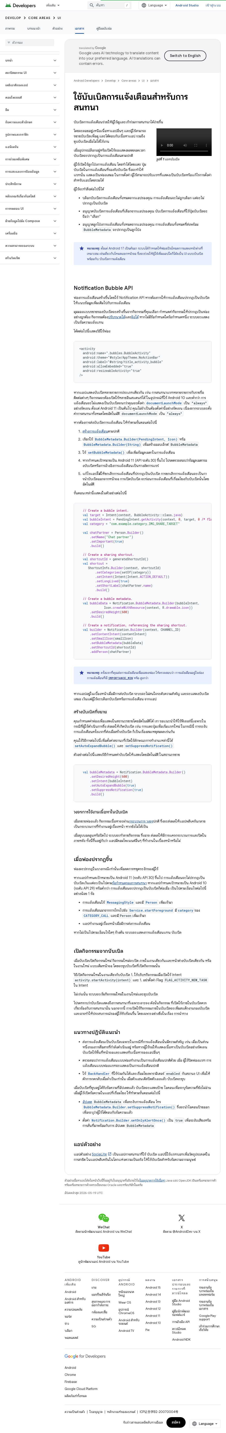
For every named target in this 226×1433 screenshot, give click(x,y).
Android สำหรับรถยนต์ (129, 1322)
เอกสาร (154, 80)
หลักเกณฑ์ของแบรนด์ (121, 1412)
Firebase (71, 1382)
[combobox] (109, 5)
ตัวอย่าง (58, 28)
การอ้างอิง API (181, 1322)
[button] (26, 60)
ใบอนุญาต (96, 1412)
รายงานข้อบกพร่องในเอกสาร (206, 1305)
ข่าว (67, 1324)
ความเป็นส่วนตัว (102, 1319)
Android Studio (187, 5)
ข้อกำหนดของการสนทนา (129, 883)
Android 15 (153, 1287)
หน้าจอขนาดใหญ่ (126, 1293)
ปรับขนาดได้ (116, 317)
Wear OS (125, 1302)
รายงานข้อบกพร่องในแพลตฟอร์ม (207, 1290)
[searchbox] (29, 42)
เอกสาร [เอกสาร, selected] (79, 28)
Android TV (126, 1331)
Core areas (39, 18)
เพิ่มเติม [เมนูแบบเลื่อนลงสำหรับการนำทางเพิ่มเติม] (51, 5)
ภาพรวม (10, 28)
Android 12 (153, 1309)
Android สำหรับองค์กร (75, 1300)
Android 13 (152, 1302)
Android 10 (153, 1323)
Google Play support (207, 1317)
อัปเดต (87, 1102)
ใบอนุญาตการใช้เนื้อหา (152, 1180)
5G (94, 1326)
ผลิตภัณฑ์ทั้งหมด (76, 1396)
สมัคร (176, 1422)
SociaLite (99, 1154)
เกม (94, 1287)
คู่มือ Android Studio (181, 1302)
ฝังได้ (135, 317)
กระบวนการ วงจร (141, 821)
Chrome (70, 1375)
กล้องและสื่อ (99, 1312)
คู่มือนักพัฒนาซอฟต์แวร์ (181, 1313)
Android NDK (181, 1339)
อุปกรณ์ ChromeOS (126, 1311)
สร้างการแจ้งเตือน (95, 431)
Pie (147, 1330)
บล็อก (68, 1331)
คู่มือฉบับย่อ (104, 28)
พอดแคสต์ (71, 1338)
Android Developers (86, 80)
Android (70, 1292)
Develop (13, 18)
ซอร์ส (68, 1317)
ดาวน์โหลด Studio (179, 1330)
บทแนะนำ (33, 28)
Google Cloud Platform (81, 1389)
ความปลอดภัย (73, 1309)
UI (59, 18)
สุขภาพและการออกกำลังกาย (101, 1303)
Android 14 (153, 1294)
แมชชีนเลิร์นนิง (101, 1294)
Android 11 (152, 1316)
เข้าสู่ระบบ (213, 5)
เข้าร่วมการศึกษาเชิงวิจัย (209, 1328)
